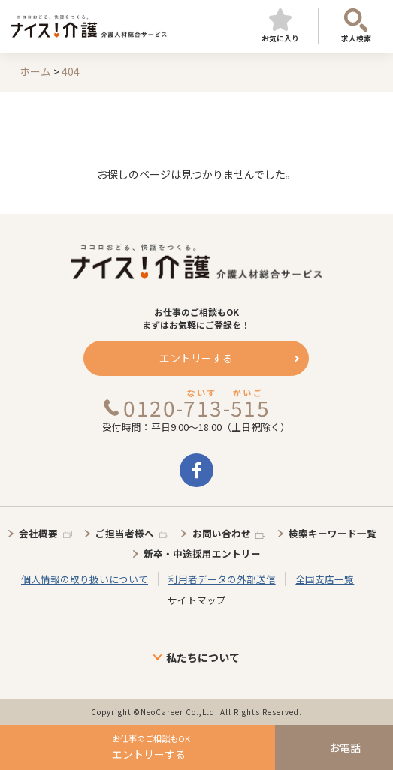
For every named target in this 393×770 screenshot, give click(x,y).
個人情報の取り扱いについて (84, 579)
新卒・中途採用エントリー (202, 553)
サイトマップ (197, 600)
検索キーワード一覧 (332, 533)
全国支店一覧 (324, 579)
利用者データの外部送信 (222, 579)
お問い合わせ (221, 533)
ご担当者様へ (124, 533)
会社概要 (38, 533)
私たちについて (203, 657)
